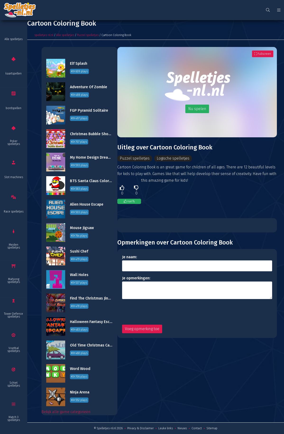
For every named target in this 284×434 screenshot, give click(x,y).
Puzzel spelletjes (88, 35)
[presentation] (158, 312)
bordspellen (13, 108)
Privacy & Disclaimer (140, 428)
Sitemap (211, 428)
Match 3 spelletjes (13, 419)
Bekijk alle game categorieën (66, 412)
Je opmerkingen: (136, 278)
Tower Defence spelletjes (13, 315)
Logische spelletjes (173, 158)
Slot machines (13, 177)
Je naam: (129, 257)
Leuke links (165, 428)
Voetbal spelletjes (13, 349)
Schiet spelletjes (13, 384)
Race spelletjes (13, 211)
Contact (197, 428)
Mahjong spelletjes (13, 280)
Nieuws (182, 428)
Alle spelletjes (14, 39)
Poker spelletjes (13, 142)
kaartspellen (13, 73)
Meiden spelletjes (13, 246)
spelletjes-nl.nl (43, 35)
